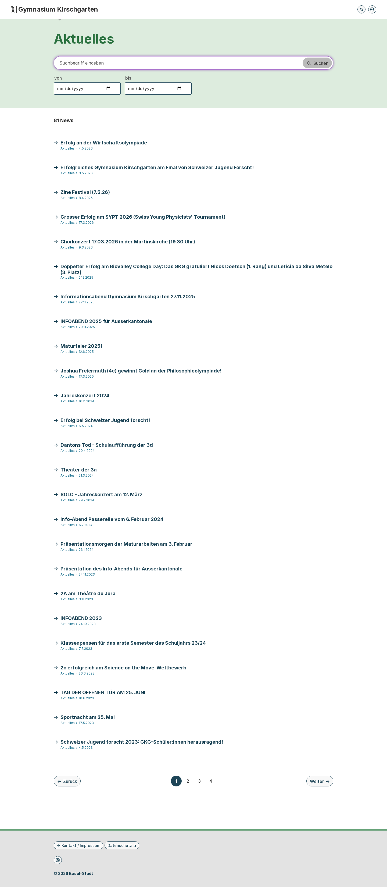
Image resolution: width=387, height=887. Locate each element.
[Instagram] (58, 860)
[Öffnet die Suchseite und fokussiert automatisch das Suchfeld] (361, 9)
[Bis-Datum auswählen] (158, 88)
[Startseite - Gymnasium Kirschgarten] (54, 9)
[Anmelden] (372, 9)
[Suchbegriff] (178, 62)
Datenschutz (120, 845)
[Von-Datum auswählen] (87, 88)
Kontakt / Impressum (81, 845)
